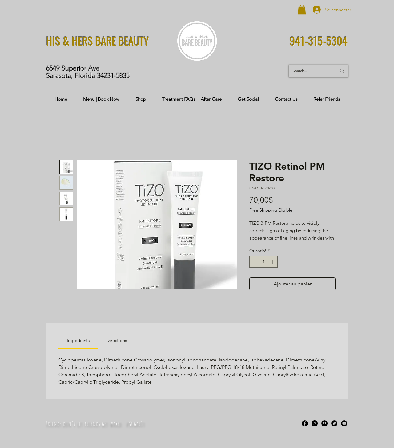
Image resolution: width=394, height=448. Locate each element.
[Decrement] (254, 261)
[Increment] (273, 261)
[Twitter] (334, 423)
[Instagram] (315, 423)
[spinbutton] (263, 261)
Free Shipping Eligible (270, 210)
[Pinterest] (324, 423)
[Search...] (310, 71)
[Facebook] (305, 423)
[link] (78, 340)
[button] (302, 9)
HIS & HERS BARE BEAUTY (97, 41)
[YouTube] (344, 423)
